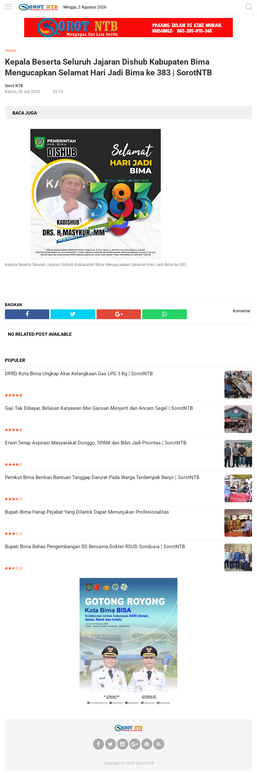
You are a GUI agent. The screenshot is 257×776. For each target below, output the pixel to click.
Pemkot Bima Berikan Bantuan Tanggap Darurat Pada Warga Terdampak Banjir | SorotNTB (102, 477)
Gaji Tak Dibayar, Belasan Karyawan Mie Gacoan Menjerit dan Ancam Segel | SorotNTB (99, 408)
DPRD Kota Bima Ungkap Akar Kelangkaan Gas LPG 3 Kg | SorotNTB (79, 374)
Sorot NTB (145, 763)
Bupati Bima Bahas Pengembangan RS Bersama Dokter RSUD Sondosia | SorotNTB (95, 547)
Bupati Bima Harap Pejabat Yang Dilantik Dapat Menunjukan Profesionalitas (87, 512)
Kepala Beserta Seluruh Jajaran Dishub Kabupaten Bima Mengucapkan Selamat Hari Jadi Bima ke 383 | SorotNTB (108, 67)
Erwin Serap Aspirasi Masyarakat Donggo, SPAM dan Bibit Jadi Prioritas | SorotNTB (95, 443)
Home (10, 50)
